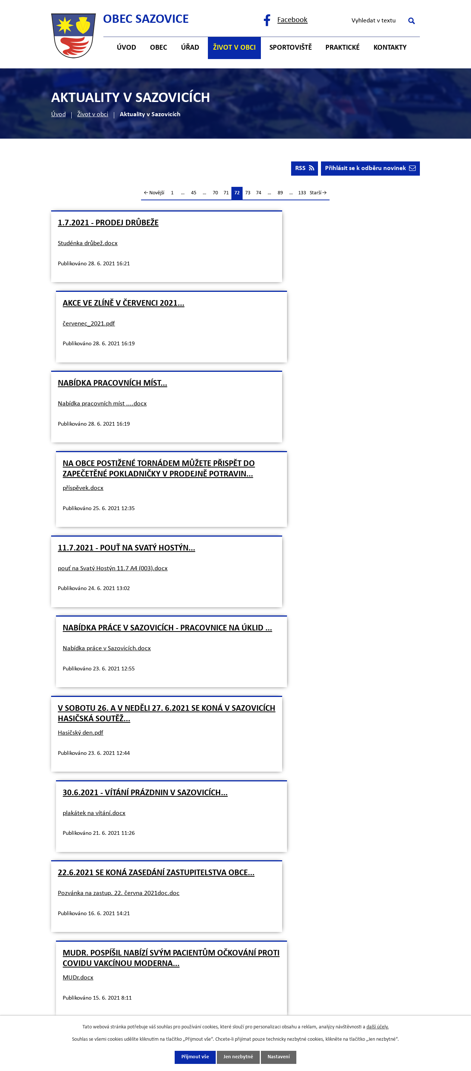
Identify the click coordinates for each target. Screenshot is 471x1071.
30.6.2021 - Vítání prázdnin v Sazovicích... (328, 483)
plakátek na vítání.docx (277, 503)
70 (215, 193)
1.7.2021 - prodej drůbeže (108, 224)
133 (302, 193)
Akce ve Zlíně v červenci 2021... (306, 224)
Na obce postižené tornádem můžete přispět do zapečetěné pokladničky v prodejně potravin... (320, 315)
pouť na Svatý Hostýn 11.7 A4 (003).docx (113, 419)
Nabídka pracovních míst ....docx (102, 324)
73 (247, 193)
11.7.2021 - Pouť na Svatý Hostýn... (126, 399)
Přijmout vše (195, 1057)
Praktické (342, 48)
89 (280, 193)
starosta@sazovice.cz (123, 912)
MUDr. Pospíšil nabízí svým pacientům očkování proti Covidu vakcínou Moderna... (322, 578)
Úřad (190, 48)
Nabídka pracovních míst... (112, 304)
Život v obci (92, 114)
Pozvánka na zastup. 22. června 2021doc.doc (119, 592)
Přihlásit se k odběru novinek (370, 169)
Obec (158, 48)
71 (226, 193)
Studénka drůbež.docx (88, 244)
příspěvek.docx (266, 339)
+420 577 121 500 (118, 867)
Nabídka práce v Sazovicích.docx (290, 423)
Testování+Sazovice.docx (91, 697)
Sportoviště (290, 48)
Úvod (58, 114)
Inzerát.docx (263, 687)
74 (258, 193)
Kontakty (390, 48)
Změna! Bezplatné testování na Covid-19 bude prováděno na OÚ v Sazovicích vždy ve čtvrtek (139, 673)
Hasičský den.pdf (80, 508)
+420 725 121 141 (118, 897)
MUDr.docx (261, 603)
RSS (304, 169)
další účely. (377, 1027)
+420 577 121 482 (118, 882)
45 (193, 193)
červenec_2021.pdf (272, 244)
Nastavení (279, 1057)
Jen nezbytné (238, 1057)
